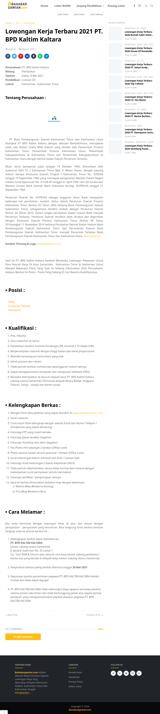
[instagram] (139, 6)
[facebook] (134, 6)
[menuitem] (44, 6)
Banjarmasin (130, 28)
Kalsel (143, 28)
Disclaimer (74, 677)
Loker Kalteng (96, 14)
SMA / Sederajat (150, 44)
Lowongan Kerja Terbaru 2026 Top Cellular (138, 82)
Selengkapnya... (92, 236)
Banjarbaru (130, 142)
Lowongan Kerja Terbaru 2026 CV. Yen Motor (138, 98)
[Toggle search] (152, 6)
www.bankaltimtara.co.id (88, 413)
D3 (138, 28)
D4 (142, 60)
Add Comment (23, 636)
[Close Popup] (4, 712)
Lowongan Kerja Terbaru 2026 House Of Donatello (138, 50)
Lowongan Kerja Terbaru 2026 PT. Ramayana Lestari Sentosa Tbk (139, 132)
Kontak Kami (75, 672)
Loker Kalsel (62, 14)
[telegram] (113, 673)
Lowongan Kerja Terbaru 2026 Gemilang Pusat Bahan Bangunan (138, 148)
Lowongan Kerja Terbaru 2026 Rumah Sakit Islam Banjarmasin (138, 34)
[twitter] (126, 673)
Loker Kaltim (79, 14)
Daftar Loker (75, 686)
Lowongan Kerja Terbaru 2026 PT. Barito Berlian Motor (138, 116)
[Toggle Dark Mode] (146, 5)
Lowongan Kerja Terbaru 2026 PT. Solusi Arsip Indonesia (138, 67)
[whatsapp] (139, 673)
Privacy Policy (76, 681)
